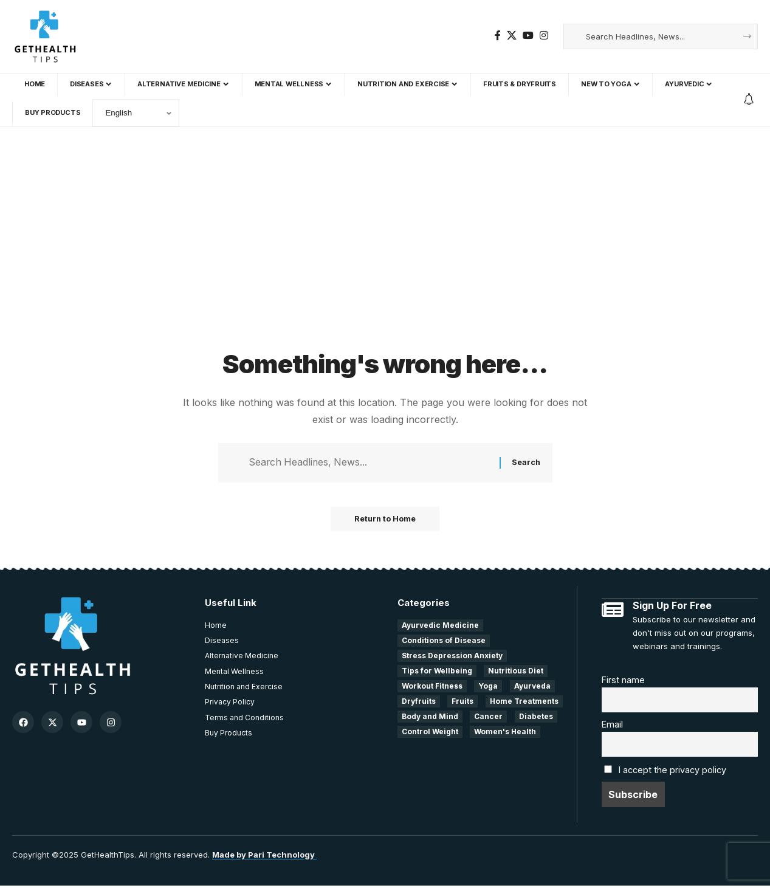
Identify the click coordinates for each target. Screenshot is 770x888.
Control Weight (430, 732)
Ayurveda (532, 687)
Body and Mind (430, 717)
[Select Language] (135, 113)
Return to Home (385, 520)
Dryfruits (419, 702)
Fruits (462, 702)
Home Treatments (524, 702)
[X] (512, 35)
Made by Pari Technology (264, 857)
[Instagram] (544, 35)
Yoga (488, 687)
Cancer (488, 717)
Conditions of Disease (444, 641)
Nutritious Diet (515, 671)
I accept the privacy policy (672, 772)
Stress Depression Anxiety (452, 656)
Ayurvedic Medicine (440, 626)
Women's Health (505, 732)
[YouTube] (528, 35)
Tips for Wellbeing (437, 671)
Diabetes (536, 717)
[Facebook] (498, 35)
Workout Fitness (432, 687)
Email (612, 726)
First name (623, 680)
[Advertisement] (385, 255)
